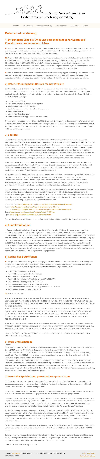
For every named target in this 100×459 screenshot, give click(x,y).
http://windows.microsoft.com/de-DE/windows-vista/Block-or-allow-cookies (45, 204)
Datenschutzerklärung (87, 456)
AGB (83, 453)
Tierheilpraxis (16, 453)
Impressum (91, 453)
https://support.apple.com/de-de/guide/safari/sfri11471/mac (32, 212)
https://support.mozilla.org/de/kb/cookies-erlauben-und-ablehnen (35, 207)
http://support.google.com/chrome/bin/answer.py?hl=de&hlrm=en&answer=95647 (42, 209)
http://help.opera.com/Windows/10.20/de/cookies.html (30, 215)
